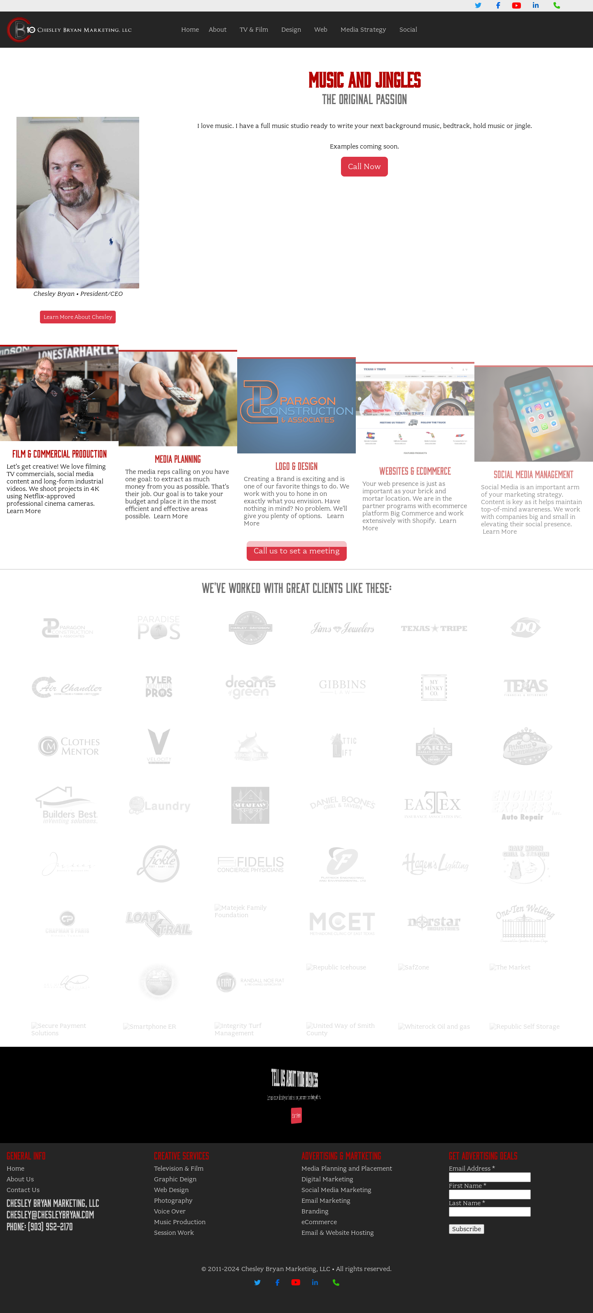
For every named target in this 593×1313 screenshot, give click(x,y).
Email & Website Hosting (337, 1232)
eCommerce (319, 1222)
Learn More (24, 549)
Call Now (364, 166)
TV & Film (254, 29)
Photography (173, 1200)
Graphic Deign (175, 1179)
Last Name (467, 1203)
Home (190, 29)
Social (408, 29)
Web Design (171, 1190)
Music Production (179, 1222)
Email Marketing (325, 1200)
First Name (467, 1186)
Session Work (174, 1232)
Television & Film (178, 1168)
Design (291, 29)
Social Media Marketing (336, 1190)
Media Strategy (363, 29)
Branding (315, 1211)
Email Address (472, 1168)
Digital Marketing (327, 1179)
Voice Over (170, 1211)
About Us (20, 1179)
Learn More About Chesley (78, 317)
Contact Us (23, 1190)
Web (320, 29)
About (217, 29)
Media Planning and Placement (346, 1168)
